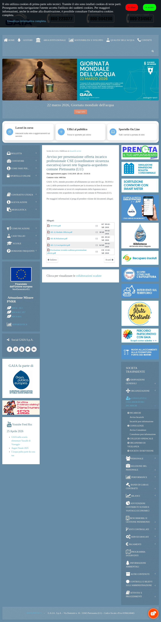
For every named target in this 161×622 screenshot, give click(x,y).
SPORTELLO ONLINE (19, 176)
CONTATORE (15, 161)
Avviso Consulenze (138, 430)
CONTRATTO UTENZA (20, 194)
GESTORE (25, 40)
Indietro (52, 260)
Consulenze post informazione (143, 434)
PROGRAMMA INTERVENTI (135, 553)
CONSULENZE (135, 426)
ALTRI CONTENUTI (137, 574)
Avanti (109, 260)
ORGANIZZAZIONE (138, 391)
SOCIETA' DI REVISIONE (140, 451)
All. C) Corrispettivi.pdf (60, 245)
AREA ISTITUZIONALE (51, 40)
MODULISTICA (16, 209)
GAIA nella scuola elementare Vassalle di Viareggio (21, 441)
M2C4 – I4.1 (17, 308)
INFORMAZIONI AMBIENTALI (136, 564)
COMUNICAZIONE (18, 228)
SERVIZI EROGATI (137, 537)
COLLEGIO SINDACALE (140, 438)
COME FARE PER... (18, 168)
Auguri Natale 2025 (19, 448)
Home (9, 40)
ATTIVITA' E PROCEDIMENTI (134, 594)
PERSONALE (134, 458)
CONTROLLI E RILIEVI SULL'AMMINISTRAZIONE (139, 583)
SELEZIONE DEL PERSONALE (136, 467)
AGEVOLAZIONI (17, 202)
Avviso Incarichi (137, 417)
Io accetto (149, 7)
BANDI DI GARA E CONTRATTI (137, 486)
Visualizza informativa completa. (26, 21)
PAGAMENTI (133, 544)
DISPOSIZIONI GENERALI (135, 381)
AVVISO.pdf (55, 226)
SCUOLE (14, 243)
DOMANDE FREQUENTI (20, 251)
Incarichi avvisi (75, 151)
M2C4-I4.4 (16, 317)
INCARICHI (134, 413)
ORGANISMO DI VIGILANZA (136, 445)
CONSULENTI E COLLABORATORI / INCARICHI (136, 401)
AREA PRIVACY (34, 613)
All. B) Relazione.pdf (58, 239)
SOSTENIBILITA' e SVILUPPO (86, 40)
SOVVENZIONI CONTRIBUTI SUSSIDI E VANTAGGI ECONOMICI (137, 506)
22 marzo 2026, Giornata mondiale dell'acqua (80, 105)
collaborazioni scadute (88, 275)
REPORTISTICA (19, 324)
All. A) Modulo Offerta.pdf (61, 232)
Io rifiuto (132, 7)
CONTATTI (144, 40)
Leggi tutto (80, 112)
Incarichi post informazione (141, 421)
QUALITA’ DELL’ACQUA (120, 40)
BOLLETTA (14, 153)
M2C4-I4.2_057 (19, 312)
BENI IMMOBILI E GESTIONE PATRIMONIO (138, 519)
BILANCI (133, 496)
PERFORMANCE (136, 477)
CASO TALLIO (16, 236)
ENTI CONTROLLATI (137, 529)
